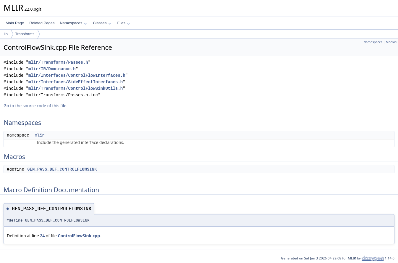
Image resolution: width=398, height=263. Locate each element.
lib (6, 34)
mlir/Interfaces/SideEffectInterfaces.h (75, 82)
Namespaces (73, 23)
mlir (40, 135)
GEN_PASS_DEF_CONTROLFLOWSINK (62, 169)
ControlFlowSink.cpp (79, 235)
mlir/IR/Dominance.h (52, 69)
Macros (391, 42)
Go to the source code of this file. (35, 105)
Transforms (24, 34)
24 (42, 235)
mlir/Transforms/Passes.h (58, 62)
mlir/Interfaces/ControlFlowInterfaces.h (76, 75)
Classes (102, 23)
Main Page (15, 23)
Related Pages (41, 23)
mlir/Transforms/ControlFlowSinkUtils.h (75, 88)
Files (123, 23)
